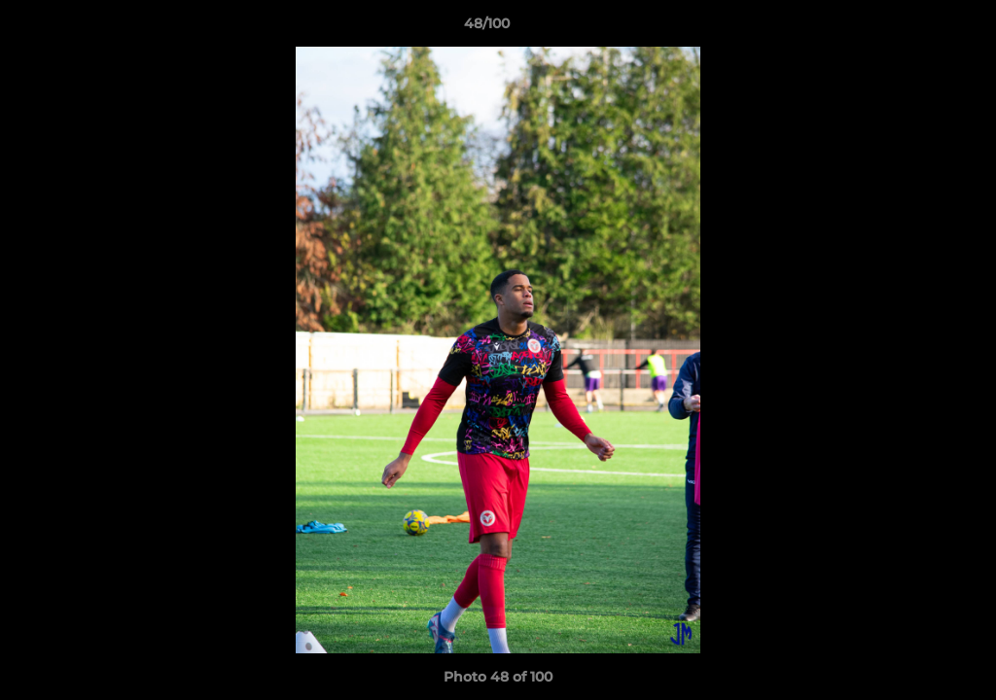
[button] (914, 28)
